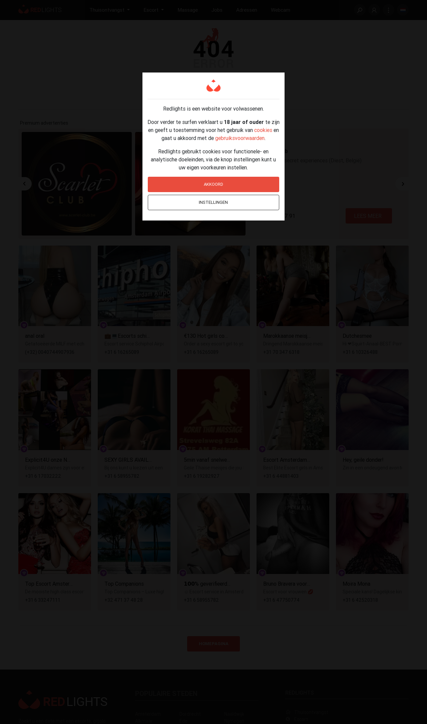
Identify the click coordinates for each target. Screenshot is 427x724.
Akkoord (213, 184)
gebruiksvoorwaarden (240, 138)
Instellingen (213, 202)
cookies (263, 130)
